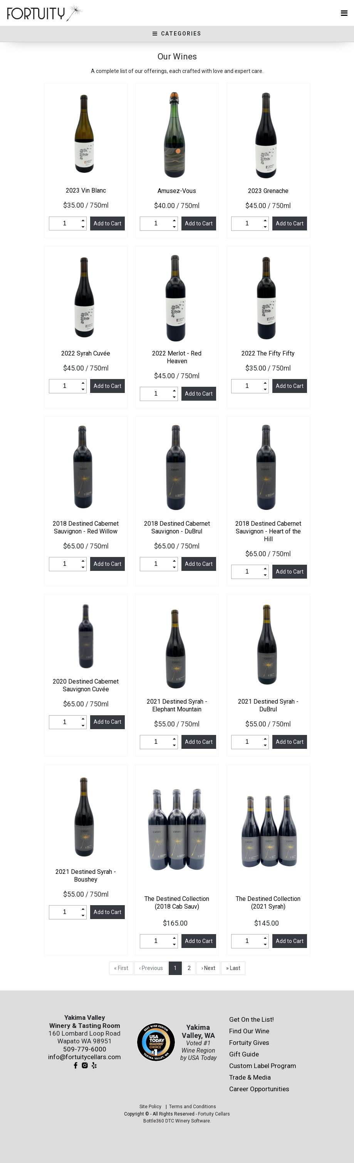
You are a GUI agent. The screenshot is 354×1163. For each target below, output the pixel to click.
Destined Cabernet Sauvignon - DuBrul (177, 527)
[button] (83, 220)
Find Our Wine (249, 1031)
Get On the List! (251, 1019)
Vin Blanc (86, 190)
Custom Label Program (262, 1066)
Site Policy (150, 1106)
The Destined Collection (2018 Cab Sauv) (176, 902)
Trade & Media (250, 1077)
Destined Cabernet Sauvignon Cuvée (86, 685)
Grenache (268, 191)
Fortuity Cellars (214, 1114)
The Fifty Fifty (268, 353)
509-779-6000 (84, 1049)
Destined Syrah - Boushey (85, 875)
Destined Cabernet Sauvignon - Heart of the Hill (268, 531)
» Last (233, 968)
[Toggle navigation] (344, 13)
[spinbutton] (65, 223)
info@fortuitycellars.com (84, 1057)
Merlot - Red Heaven (176, 357)
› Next (208, 968)
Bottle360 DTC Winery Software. (177, 1121)
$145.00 (268, 923)
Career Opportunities (259, 1089)
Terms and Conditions (192, 1106)
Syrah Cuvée (85, 353)
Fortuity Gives (249, 1042)
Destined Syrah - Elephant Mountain (177, 705)
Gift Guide (244, 1054)
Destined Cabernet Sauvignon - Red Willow (86, 527)
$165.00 (177, 923)
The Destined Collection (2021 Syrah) (268, 902)
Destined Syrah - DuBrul (268, 705)
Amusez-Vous (177, 191)
